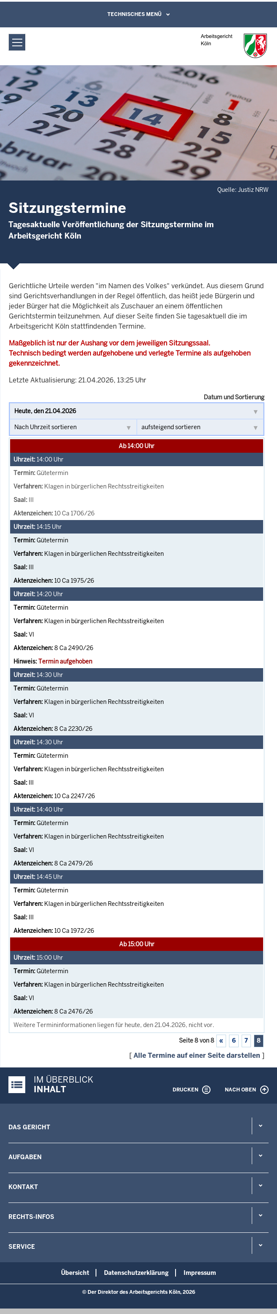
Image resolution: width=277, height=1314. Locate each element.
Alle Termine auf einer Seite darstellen (196, 1055)
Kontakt (23, 1187)
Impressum (200, 1273)
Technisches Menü (134, 14)
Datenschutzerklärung (136, 1273)
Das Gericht (29, 1127)
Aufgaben (25, 1157)
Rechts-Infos (31, 1217)
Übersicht (75, 1273)
